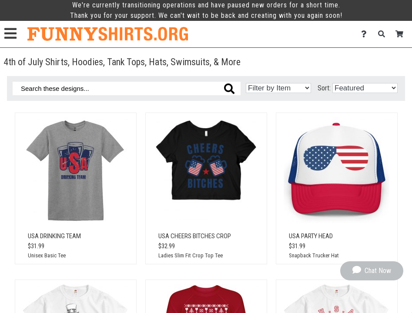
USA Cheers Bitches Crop (194, 236)
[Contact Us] (366, 34)
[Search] (384, 34)
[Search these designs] (127, 88)
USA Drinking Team (54, 236)
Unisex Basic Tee (47, 255)
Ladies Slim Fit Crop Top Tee (190, 255)
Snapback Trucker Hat (314, 255)
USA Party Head (311, 236)
